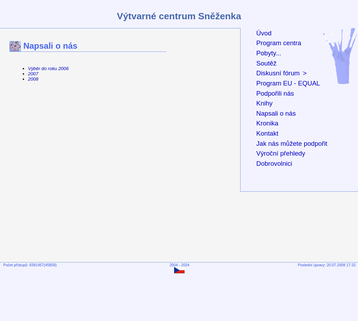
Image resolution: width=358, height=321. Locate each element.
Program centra (278, 43)
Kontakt (267, 133)
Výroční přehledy (280, 153)
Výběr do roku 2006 (48, 68)
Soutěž (266, 63)
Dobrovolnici (274, 163)
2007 (33, 73)
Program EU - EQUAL (288, 83)
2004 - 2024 (179, 265)
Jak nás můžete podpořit (291, 143)
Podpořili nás (275, 93)
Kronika (267, 123)
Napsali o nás (276, 113)
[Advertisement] (180, 295)
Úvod (264, 33)
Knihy (264, 103)
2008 (33, 79)
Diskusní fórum (278, 73)
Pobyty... (268, 53)
